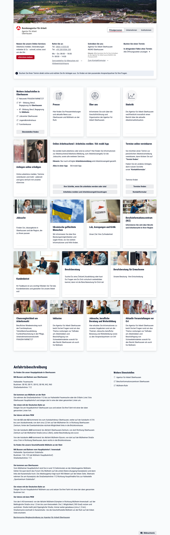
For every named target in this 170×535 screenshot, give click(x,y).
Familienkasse (25, 124)
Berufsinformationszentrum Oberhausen (132, 381)
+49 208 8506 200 (63, 49)
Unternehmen (131, 30)
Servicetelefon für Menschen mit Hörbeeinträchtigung (65, 62)
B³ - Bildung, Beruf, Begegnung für (31, 110)
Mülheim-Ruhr (122, 385)
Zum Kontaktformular (97, 60)
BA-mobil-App (75, 166)
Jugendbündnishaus (27, 120)
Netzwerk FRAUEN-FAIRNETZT (31, 99)
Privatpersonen (115, 30)
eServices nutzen (25, 57)
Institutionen (146, 30)
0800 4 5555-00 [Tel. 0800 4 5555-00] (62, 47)
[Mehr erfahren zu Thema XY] (137, 51)
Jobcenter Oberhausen (28, 116)
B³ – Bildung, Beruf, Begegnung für (30, 104)
